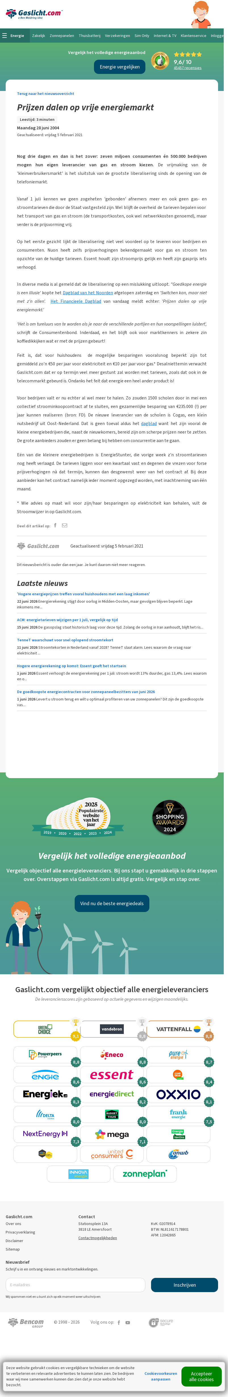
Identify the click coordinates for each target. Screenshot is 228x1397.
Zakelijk (38, 35)
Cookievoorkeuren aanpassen (161, 1376)
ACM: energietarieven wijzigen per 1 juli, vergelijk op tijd (67, 620)
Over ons (13, 1246)
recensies (188, 68)
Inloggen (218, 35)
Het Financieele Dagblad (76, 301)
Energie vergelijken (120, 66)
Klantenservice (193, 35)
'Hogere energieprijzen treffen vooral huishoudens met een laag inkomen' (83, 594)
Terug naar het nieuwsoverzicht (45, 93)
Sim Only (142, 35)
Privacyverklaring (20, 1255)
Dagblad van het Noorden (88, 293)
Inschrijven (184, 1307)
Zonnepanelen (62, 35)
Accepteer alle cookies (201, 1376)
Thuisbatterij (90, 35)
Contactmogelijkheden (97, 1260)
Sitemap (13, 1272)
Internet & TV (165, 35)
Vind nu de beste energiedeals (112, 903)
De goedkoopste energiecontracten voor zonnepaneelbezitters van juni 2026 (86, 692)
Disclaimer (14, 1263)
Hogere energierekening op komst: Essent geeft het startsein (71, 666)
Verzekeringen (117, 35)
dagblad (149, 423)
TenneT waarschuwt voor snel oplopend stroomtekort (65, 640)
